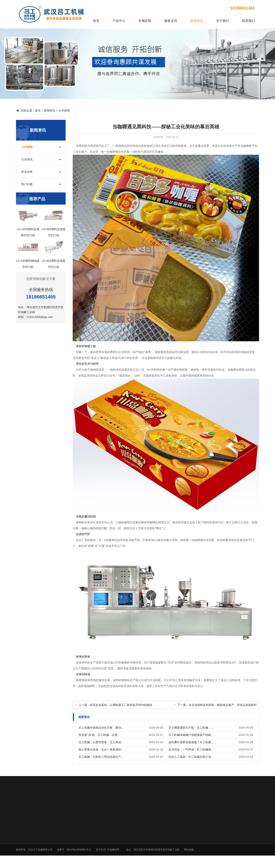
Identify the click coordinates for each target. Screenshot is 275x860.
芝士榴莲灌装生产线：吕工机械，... (190, 727)
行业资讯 (27, 159)
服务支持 (170, 21)
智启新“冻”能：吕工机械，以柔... (99, 735)
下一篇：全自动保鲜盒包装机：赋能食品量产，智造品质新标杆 (215, 704)
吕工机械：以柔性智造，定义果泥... (101, 742)
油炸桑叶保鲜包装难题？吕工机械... (190, 742)
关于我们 (222, 21)
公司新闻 (64, 110)
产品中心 (118, 21)
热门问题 (27, 184)
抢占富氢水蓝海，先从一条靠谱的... (101, 749)
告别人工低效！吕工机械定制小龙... (190, 756)
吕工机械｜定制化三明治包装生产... (101, 756)
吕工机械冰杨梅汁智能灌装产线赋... (190, 735)
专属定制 (144, 21)
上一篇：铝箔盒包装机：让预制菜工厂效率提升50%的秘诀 (113, 704)
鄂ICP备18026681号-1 (79, 849)
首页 (96, 21)
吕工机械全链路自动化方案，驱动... (101, 727)
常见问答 (27, 171)
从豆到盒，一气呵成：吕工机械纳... (190, 749)
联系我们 (248, 21)
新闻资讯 (196, 21)
